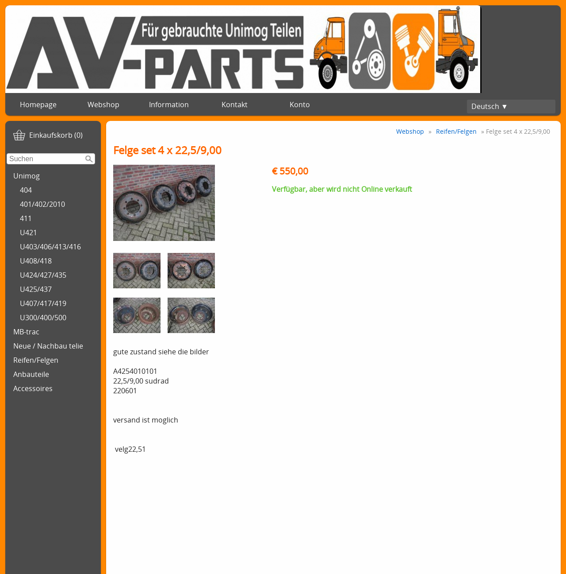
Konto (300, 104)
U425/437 (36, 289)
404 (26, 190)
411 (26, 218)
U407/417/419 (43, 303)
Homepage (38, 104)
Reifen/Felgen (35, 360)
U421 (28, 232)
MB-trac (26, 332)
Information (169, 104)
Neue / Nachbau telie (48, 346)
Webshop (103, 104)
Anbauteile (31, 374)
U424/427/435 (43, 275)
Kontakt (235, 104)
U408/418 (36, 261)
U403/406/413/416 (50, 247)
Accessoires (33, 388)
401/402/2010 (42, 204)
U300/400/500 (43, 317)
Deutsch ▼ (489, 106)
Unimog (26, 176)
